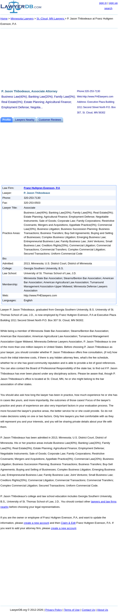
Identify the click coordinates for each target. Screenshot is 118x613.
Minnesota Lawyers (22, 18)
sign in (103, 3)
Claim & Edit (68, 522)
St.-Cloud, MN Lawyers (51, 18)
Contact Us (88, 609)
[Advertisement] (59, 58)
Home (4, 18)
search (108, 8)
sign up (113, 3)
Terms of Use (72, 609)
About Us (102, 609)
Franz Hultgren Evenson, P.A (42, 187)
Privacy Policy (53, 609)
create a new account (36, 522)
